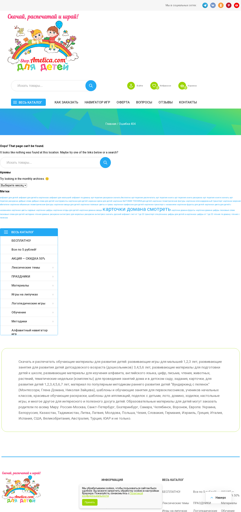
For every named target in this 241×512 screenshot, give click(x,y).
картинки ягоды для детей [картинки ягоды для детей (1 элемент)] (66, 150)
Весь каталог (73, 42)
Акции (106, 442)
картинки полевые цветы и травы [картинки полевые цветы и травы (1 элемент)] (96, 145)
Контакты (231, 41)
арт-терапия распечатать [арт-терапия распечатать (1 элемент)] (143, 138)
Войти (177, 25)
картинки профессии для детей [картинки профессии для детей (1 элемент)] (129, 145)
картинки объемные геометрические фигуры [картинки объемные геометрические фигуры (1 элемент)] (32, 145)
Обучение (19, 252)
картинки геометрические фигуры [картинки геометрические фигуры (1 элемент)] (168, 141)
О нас (136, 450)
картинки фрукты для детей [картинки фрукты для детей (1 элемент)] (190, 145)
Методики (19, 261)
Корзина (234, 25)
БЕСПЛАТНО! (21, 181)
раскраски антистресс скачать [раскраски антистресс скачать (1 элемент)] (98, 154)
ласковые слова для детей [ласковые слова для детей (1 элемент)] (12, 154)
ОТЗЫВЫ (208, 41)
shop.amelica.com (58, 500)
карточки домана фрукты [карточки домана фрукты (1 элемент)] (183, 150)
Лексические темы (26, 207)
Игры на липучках (25, 234)
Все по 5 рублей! (24, 189)
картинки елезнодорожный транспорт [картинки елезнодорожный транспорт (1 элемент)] (204, 141)
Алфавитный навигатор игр (30, 272)
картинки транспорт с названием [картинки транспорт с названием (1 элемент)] (160, 145)
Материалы (20, 225)
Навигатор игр (140, 41)
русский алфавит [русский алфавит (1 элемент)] (122, 154)
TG (204, 5)
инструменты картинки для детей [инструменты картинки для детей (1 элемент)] (71, 141)
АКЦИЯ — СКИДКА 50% (28, 198)
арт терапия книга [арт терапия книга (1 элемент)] (165, 138)
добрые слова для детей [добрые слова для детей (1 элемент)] (43, 141)
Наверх (220, 497)
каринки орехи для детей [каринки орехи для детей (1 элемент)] (100, 141)
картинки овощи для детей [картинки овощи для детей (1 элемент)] (67, 145)
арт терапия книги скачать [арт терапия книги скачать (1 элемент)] (216, 138)
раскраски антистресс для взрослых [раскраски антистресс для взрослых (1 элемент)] (67, 154)
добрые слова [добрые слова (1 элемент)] (25, 141)
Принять (90, 502)
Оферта (166, 41)
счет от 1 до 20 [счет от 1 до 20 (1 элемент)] (137, 154)
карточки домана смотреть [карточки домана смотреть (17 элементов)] (137, 149)
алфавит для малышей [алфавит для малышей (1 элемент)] (60, 138)
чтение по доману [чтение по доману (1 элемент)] (222, 154)
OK (221, 5)
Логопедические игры (28, 243)
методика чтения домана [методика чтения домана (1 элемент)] (37, 154)
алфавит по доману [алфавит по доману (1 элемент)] (81, 138)
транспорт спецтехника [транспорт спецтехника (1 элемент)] (156, 154)
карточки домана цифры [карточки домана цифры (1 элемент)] (207, 150)
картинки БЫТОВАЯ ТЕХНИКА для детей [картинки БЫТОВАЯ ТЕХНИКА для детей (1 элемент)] (132, 141)
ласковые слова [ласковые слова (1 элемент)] (227, 150)
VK (213, 5)
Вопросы (187, 41)
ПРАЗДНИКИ (21, 216)
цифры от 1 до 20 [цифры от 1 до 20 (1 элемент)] (205, 154)
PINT (229, 5)
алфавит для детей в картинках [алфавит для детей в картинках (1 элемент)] (34, 138)
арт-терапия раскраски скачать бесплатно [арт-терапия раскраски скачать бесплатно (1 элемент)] (111, 138)
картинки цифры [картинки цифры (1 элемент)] (44, 150)
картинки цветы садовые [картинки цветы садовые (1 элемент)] (24, 150)
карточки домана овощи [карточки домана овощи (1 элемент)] (90, 150)
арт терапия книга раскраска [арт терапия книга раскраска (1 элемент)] (188, 138)
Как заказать (109, 41)
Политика (108, 458)
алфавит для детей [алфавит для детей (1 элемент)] (9, 138)
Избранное (205, 25)
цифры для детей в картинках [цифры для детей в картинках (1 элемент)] (182, 154)
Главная (110, 64)
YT (237, 5)
